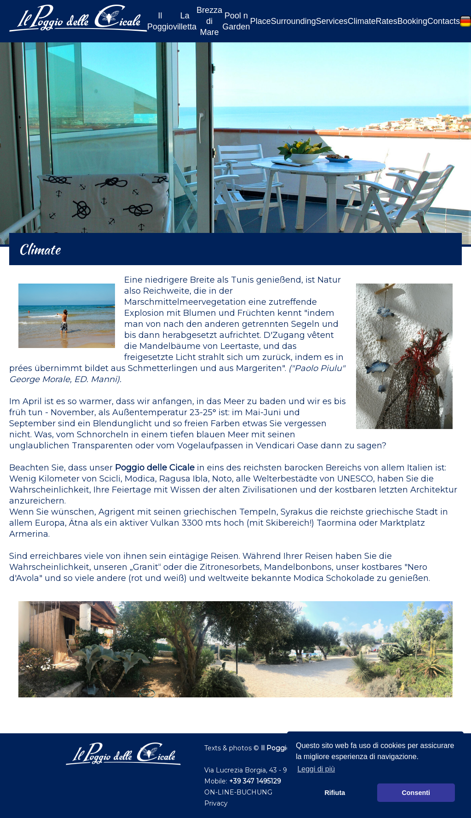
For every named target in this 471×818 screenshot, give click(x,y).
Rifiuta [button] (334, 792)
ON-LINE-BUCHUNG (238, 792)
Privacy (216, 803)
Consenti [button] (416, 792)
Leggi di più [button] (316, 769)
